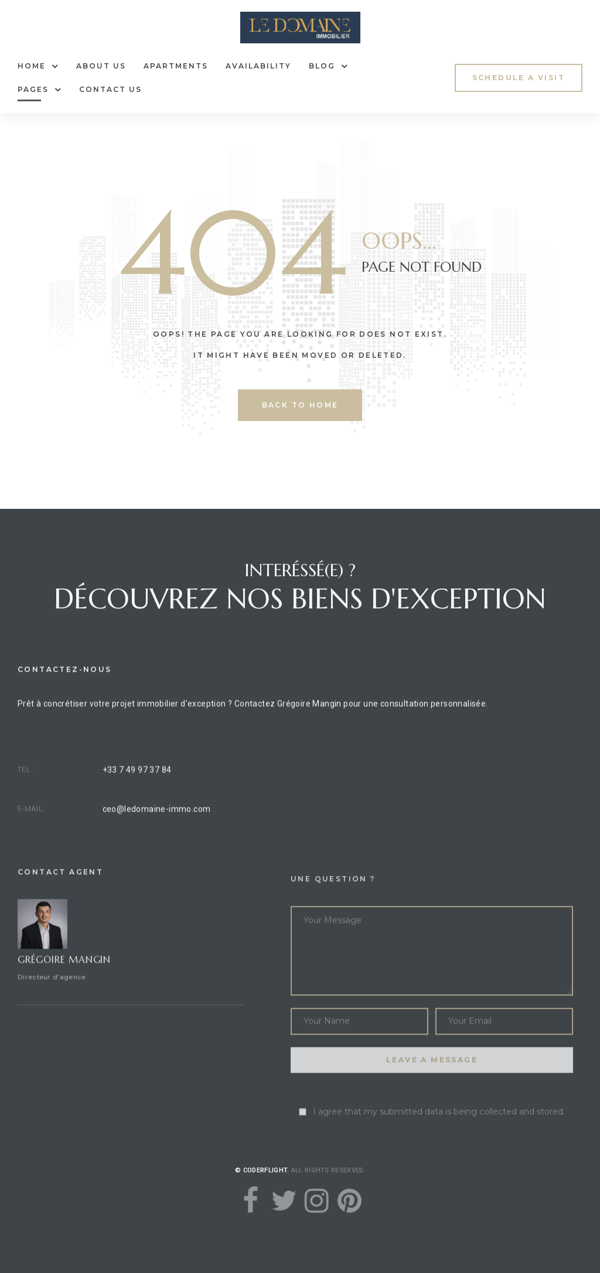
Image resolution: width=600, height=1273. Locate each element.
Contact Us (110, 89)
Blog (328, 66)
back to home (300, 405)
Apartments (176, 65)
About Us (101, 65)
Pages (40, 89)
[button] (518, 77)
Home (38, 66)
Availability (258, 65)
